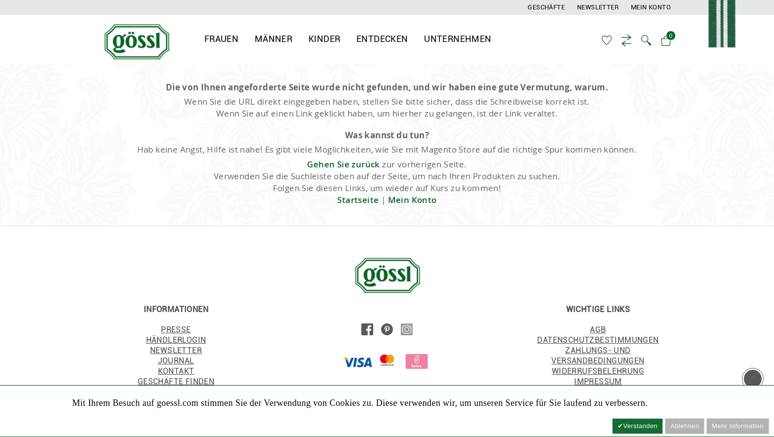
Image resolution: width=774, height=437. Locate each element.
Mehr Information (738, 426)
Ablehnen (684, 426)
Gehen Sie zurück (343, 166)
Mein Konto (651, 7)
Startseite (358, 201)
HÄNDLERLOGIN (176, 342)
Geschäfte (546, 7)
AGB (598, 331)
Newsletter (598, 7)
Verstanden (640, 426)
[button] (647, 39)
